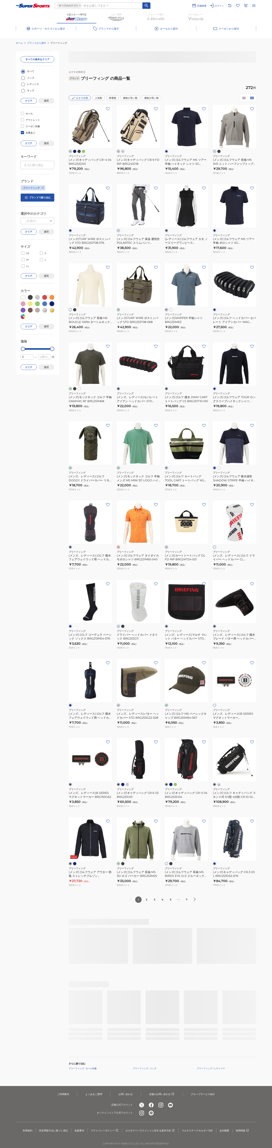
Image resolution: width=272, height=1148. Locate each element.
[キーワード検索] (146, 5)
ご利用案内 (63, 1094)
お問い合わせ (125, 1094)
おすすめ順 (79, 98)
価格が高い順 (151, 97)
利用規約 (27, 1130)
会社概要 (224, 1130)
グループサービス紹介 (203, 1094)
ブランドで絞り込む (37, 198)
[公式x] (141, 1105)
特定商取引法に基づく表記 (53, 1130)
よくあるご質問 (93, 1094)
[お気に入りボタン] (107, 109)
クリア (28, 100)
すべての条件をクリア (37, 59)
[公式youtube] (170, 1105)
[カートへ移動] (245, 5)
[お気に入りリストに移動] (237, 5)
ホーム (19, 42)
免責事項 (79, 1130)
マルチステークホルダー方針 (197, 1130)
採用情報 (242, 1131)
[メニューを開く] (254, 5)
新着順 (112, 97)
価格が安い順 (130, 97)
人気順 (98, 97)
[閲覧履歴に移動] (230, 5)
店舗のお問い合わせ (162, 1094)
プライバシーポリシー (105, 1131)
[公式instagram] (160, 1105)
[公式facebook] (151, 1105)
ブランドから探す (36, 42)
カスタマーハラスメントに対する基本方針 (150, 1131)
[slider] (23, 349)
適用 (46, 100)
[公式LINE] (151, 1113)
